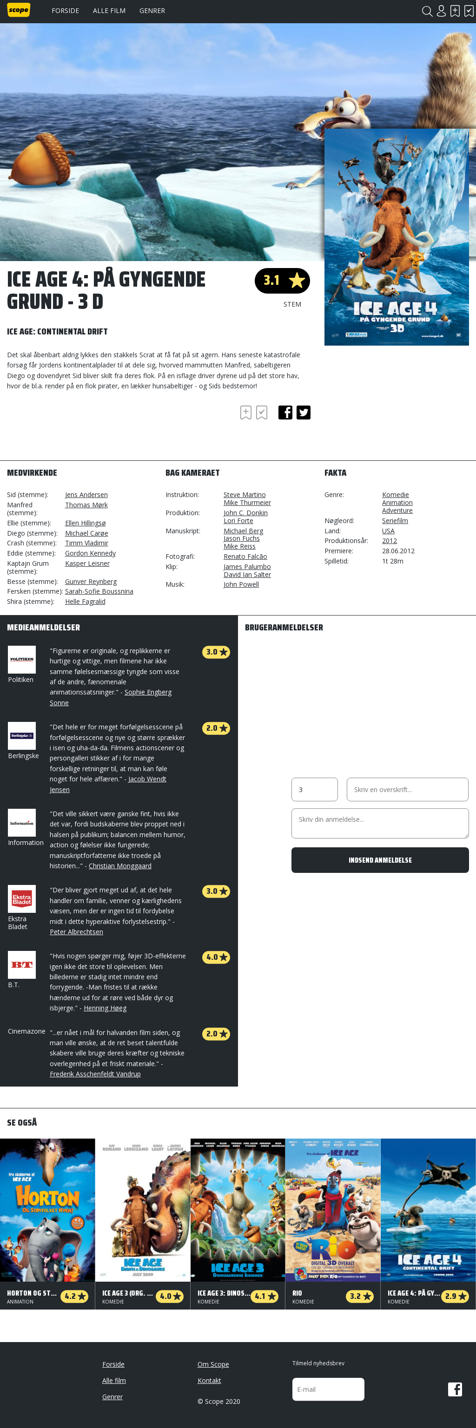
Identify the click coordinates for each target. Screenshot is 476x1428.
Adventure (397, 510)
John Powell (241, 584)
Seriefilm (395, 520)
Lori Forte (238, 520)
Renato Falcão (245, 556)
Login (441, 11)
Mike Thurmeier (247, 502)
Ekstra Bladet (21, 908)
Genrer (152, 10)
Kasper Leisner (87, 563)
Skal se (455, 11)
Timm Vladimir (86, 542)
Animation (397, 502)
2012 (389, 540)
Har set (469, 11)
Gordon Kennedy (90, 553)
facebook (285, 412)
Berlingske (23, 741)
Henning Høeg (105, 1007)
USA (388, 530)
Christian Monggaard (120, 865)
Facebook (455, 1389)
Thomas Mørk (86, 504)
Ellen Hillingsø (85, 522)
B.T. (21, 970)
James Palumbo (247, 566)
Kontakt (209, 1380)
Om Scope (213, 1364)
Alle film (109, 10)
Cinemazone (27, 1031)
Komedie (395, 494)
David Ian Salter (247, 574)
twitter (304, 412)
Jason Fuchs (242, 538)
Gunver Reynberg (91, 581)
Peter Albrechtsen (76, 931)
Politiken (21, 665)
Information (26, 828)
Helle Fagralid (85, 601)
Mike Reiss (240, 546)
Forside (65, 10)
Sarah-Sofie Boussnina (99, 591)
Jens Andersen (86, 494)
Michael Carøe (86, 533)
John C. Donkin (246, 512)
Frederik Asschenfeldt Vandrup (95, 1073)
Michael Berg (243, 530)
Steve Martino (245, 494)
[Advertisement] (81, 429)
